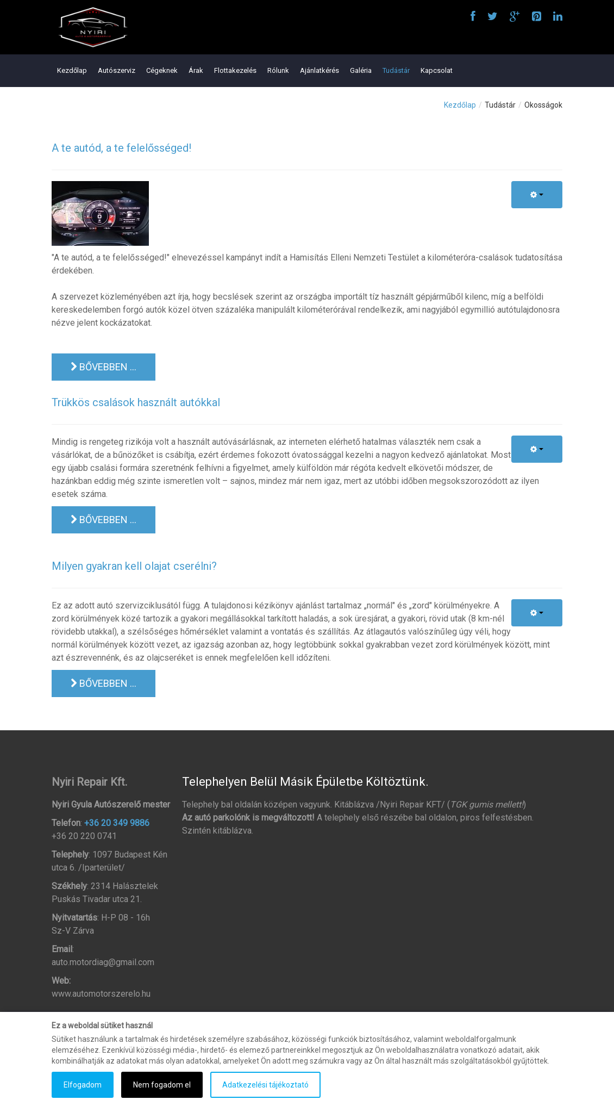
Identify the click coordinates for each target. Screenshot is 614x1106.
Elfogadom (83, 1084)
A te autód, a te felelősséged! (121, 147)
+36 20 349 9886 (116, 823)
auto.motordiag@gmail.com (103, 962)
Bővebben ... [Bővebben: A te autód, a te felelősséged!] (103, 366)
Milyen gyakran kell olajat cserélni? (134, 566)
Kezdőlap (460, 105)
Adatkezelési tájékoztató (265, 1084)
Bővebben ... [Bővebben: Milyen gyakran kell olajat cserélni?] (103, 683)
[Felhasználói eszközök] (536, 194)
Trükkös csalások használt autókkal (136, 402)
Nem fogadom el (162, 1084)
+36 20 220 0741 (84, 836)
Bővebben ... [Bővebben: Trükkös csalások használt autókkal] (103, 519)
